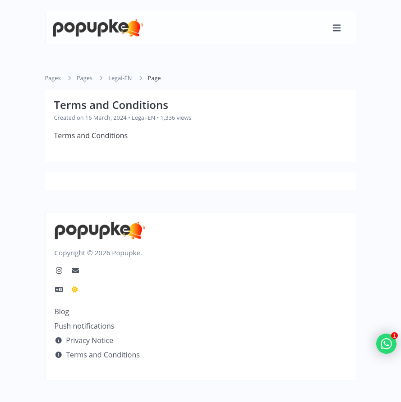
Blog (62, 311)
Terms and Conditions (97, 355)
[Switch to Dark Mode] (74, 289)
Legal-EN (120, 78)
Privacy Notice (84, 340)
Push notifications (85, 326)
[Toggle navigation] (337, 28)
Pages (53, 78)
